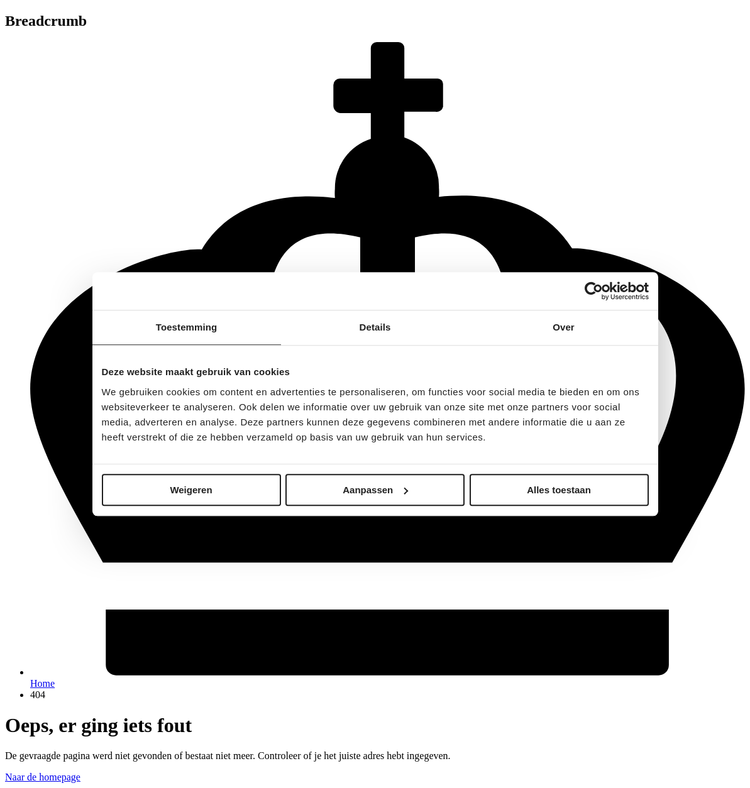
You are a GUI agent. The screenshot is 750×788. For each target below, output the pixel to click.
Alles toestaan (559, 489)
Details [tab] (375, 327)
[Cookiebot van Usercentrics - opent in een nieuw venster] (594, 291)
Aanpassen (375, 489)
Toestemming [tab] (187, 327)
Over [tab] (564, 327)
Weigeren (191, 489)
